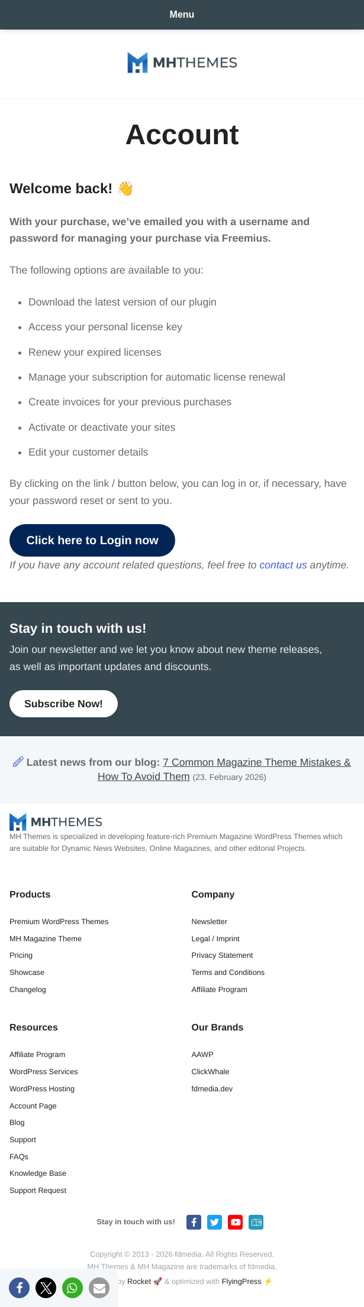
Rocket (139, 1281)
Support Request (37, 1190)
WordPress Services (43, 1071)
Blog (17, 1122)
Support (22, 1139)
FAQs (18, 1156)
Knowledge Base (37, 1173)
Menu (182, 14)
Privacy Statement (222, 955)
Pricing (21, 955)
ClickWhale (211, 1071)
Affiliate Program (219, 989)
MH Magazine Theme (45, 938)
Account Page (33, 1105)
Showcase (26, 972)
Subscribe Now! (63, 704)
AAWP (203, 1054)
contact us (283, 565)
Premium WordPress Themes (58, 921)
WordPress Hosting (42, 1088)
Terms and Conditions (228, 972)
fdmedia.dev (212, 1088)
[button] (19, 1287)
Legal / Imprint (216, 938)
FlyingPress (242, 1281)
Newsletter (209, 921)
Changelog (27, 989)
